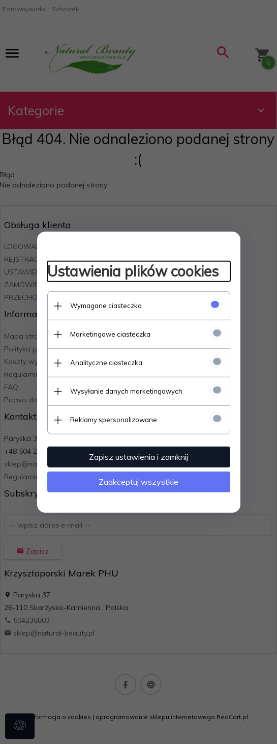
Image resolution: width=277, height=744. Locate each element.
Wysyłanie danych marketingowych (126, 391)
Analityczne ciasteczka (106, 363)
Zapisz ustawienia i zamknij (138, 457)
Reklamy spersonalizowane (113, 420)
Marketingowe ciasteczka (110, 334)
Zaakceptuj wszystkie (138, 482)
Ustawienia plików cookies (133, 271)
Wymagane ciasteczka (106, 305)
